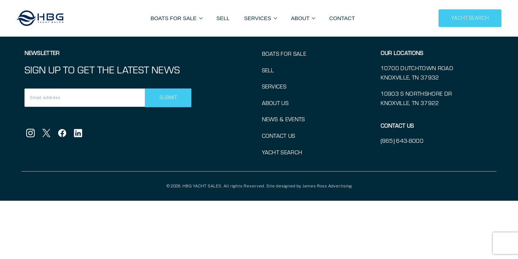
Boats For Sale (174, 18)
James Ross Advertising (327, 185)
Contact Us (278, 135)
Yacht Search (282, 152)
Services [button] (258, 18)
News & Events (283, 119)
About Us (275, 102)
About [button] (301, 18)
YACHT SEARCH (470, 18)
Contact (342, 18)
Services (274, 86)
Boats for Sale (284, 53)
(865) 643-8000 (402, 140)
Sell (223, 18)
